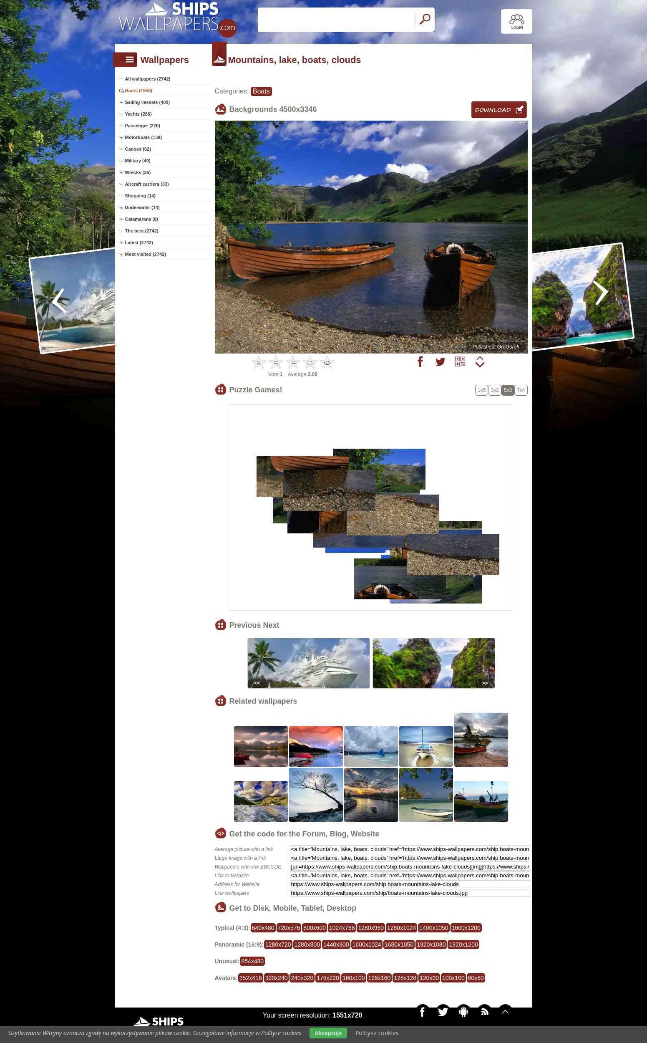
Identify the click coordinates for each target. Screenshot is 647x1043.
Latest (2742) (139, 242)
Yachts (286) (138, 113)
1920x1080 (431, 944)
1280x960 (371, 927)
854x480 (252, 961)
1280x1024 (401, 927)
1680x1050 (399, 944)
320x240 (276, 978)
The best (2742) (142, 230)
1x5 (482, 390)
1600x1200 (466, 927)
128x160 (379, 978)
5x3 (508, 390)
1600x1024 (366, 944)
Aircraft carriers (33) (147, 184)
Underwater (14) (142, 207)
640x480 (263, 927)
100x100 (453, 978)
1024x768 (342, 927)
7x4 (521, 390)
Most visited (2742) (145, 254)
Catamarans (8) (141, 219)
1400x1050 (433, 927)
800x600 (314, 927)
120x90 (429, 978)
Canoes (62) (138, 149)
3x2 (494, 390)
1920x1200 (463, 944)
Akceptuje (328, 1033)
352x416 (250, 978)
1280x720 (278, 944)
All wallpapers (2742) (148, 78)
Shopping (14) (140, 195)
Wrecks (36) (138, 172)
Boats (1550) (138, 90)
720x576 (289, 927)
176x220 (328, 978)
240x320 (302, 978)
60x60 (476, 978)
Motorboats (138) (143, 137)
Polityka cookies (377, 1033)
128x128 (405, 978)
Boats (261, 91)
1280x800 (307, 944)
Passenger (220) (142, 125)
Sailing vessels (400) (147, 102)
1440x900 (336, 944)
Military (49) (138, 160)
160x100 (353, 978)
